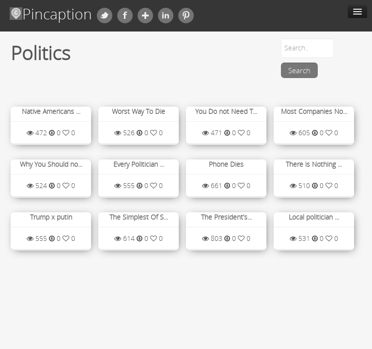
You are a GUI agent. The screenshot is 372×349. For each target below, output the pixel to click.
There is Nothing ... (314, 164)
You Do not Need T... (226, 111)
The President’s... (226, 217)
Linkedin (165, 15)
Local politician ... (314, 217)
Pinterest (186, 15)
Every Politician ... (138, 164)
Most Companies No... (314, 111)
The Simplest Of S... (138, 217)
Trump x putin (51, 217)
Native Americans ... (51, 111)
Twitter (104, 15)
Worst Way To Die (138, 111)
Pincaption (51, 14)
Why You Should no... (51, 164)
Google (145, 15)
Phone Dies (226, 164)
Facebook (125, 15)
